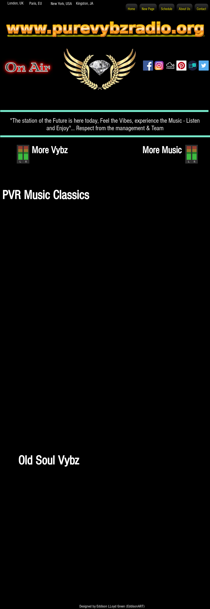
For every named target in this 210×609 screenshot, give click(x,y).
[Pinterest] (181, 65)
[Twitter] (204, 65)
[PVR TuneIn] (193, 65)
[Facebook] (148, 65)
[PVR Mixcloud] (170, 65)
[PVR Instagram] (159, 65)
